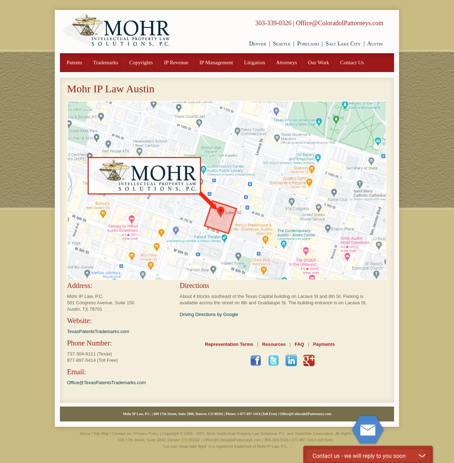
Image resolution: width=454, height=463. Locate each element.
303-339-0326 (273, 23)
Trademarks (105, 62)
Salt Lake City (343, 43)
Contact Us (352, 62)
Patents (74, 62)
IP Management (216, 62)
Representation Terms (229, 344)
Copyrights (141, 62)
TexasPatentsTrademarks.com (98, 331)
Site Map (101, 433)
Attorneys (286, 62)
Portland (308, 43)
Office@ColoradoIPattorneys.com (339, 23)
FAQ (299, 344)
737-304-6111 (81, 353)
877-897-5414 (81, 360)
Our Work (318, 62)
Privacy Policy (146, 433)
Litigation (254, 62)
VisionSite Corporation (313, 433)
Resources (274, 344)
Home (85, 433)
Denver (257, 43)
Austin (375, 43)
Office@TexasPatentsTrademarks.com (106, 382)
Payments (323, 344)
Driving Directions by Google (209, 314)
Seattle (281, 43)
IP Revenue (176, 62)
